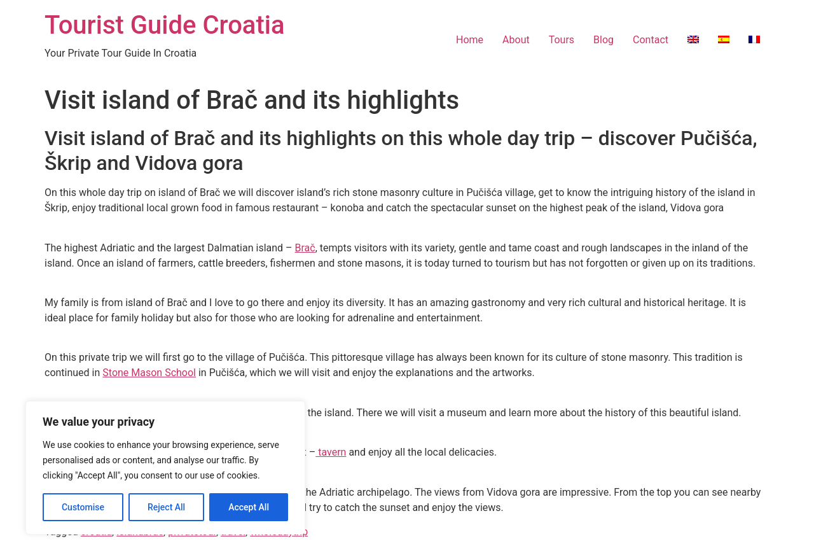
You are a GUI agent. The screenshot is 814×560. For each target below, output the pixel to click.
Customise (83, 507)
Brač (305, 248)
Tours (561, 40)
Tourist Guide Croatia (164, 25)
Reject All (166, 507)
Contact (650, 40)
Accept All (248, 507)
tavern (330, 452)
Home (469, 40)
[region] (165, 468)
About (516, 40)
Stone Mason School (149, 373)
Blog (603, 40)
